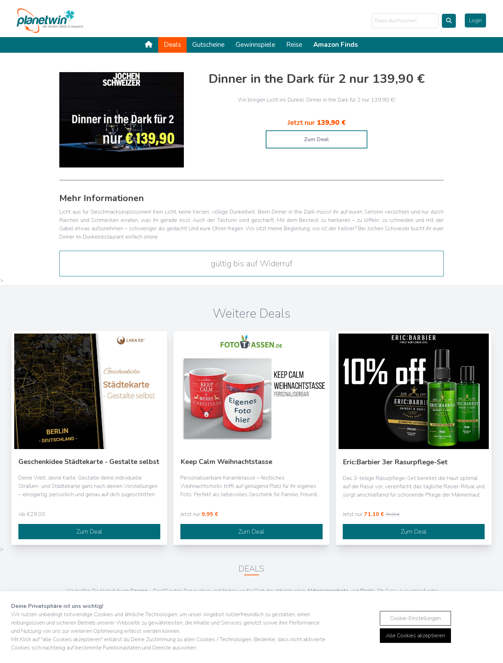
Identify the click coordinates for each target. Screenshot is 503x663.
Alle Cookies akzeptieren (415, 635)
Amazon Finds (335, 44)
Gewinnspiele (255, 44)
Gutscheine (208, 44)
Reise (294, 44)
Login (475, 20)
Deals (172, 44)
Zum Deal (316, 139)
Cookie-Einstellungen (415, 618)
